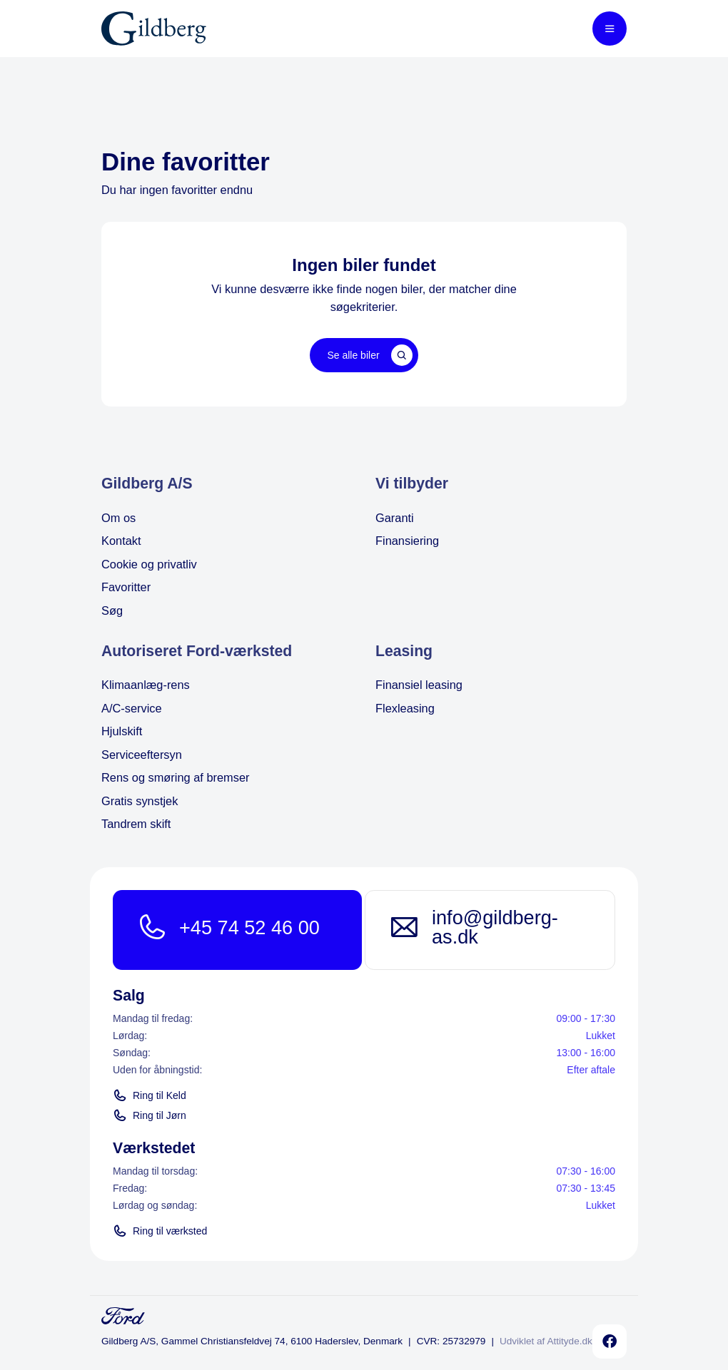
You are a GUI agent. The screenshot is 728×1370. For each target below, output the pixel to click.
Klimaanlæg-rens (145, 684)
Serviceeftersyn (141, 754)
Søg (112, 610)
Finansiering (407, 540)
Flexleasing (405, 708)
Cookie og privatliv (149, 564)
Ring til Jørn (149, 1115)
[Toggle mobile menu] (609, 28)
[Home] (153, 28)
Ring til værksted (160, 1231)
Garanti (394, 517)
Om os (118, 517)
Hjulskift (121, 731)
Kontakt (121, 540)
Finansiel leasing (418, 684)
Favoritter (126, 587)
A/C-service (131, 708)
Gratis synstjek (139, 800)
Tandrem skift (136, 823)
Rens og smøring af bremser (175, 777)
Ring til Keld (149, 1095)
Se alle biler (369, 355)
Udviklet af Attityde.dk (546, 1341)
